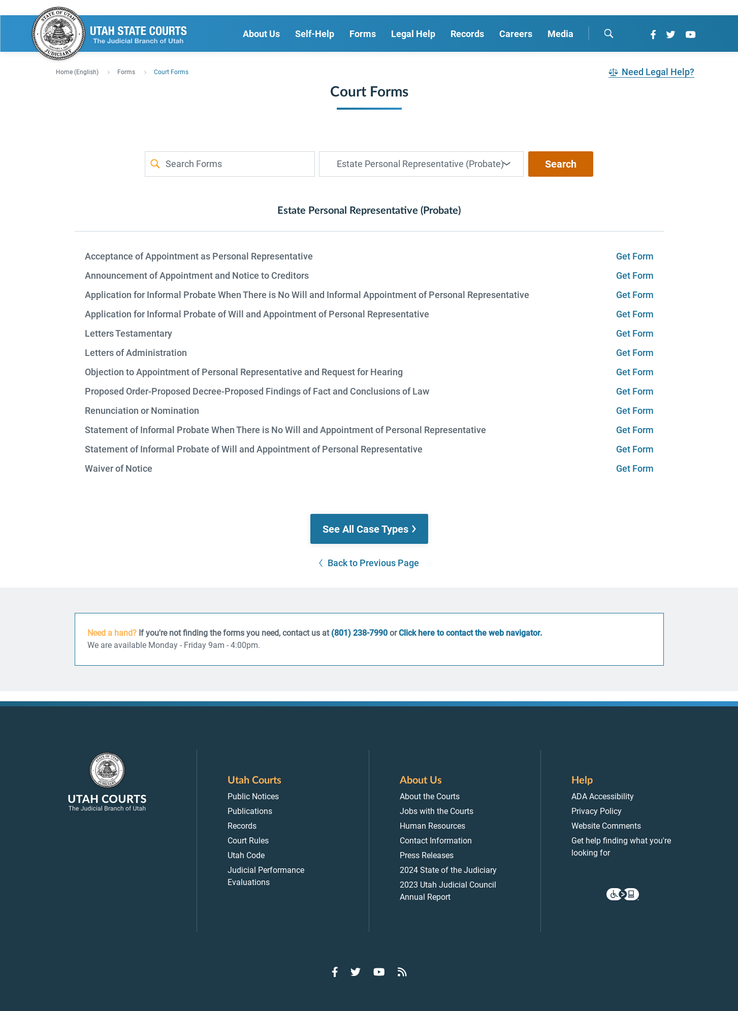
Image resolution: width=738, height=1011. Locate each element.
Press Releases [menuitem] (427, 855)
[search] (608, 33)
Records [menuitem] (467, 33)
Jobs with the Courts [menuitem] (436, 811)
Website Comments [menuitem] (606, 826)
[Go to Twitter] (670, 34)
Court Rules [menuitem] (248, 840)
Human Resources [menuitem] (432, 826)
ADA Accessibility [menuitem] (602, 796)
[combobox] (421, 164)
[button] (369, 529)
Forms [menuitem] (362, 33)
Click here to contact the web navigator (469, 633)
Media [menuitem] (560, 33)
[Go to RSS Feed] (402, 972)
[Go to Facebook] (653, 34)
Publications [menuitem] (250, 811)
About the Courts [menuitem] (430, 796)
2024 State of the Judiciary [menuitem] (448, 870)
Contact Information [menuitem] (436, 840)
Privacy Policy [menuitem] (596, 811)
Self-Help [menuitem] (314, 33)
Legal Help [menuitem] (413, 33)
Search (560, 164)
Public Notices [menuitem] (253, 796)
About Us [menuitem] (261, 33)
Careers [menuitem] (515, 33)
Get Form (635, 256)
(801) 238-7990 (359, 633)
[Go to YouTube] (690, 34)
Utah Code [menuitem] (246, 855)
